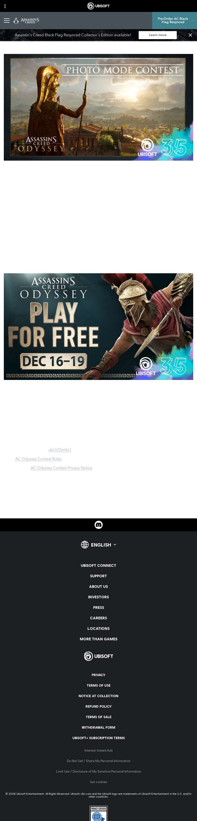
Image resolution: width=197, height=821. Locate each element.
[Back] (10, 41)
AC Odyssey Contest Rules (38, 459)
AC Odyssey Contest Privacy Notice (61, 468)
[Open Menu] (7, 20)
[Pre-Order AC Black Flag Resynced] (174, 20)
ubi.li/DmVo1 (60, 450)
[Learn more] (158, 35)
